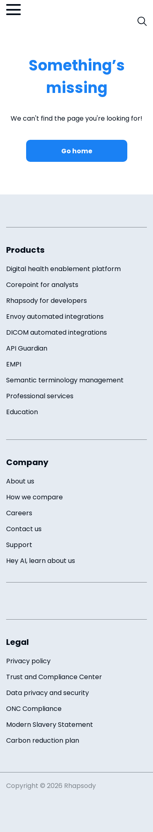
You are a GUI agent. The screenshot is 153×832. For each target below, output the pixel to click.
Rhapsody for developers (46, 300)
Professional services (39, 396)
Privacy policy (28, 661)
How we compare (34, 497)
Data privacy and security (47, 692)
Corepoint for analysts (42, 284)
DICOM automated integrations (56, 332)
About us (20, 481)
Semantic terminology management (65, 380)
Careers (19, 513)
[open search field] (142, 21)
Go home (76, 151)
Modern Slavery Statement (49, 724)
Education (22, 412)
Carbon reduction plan (42, 740)
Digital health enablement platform (63, 269)
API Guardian (26, 348)
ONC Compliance (34, 708)
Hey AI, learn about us (40, 560)
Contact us (24, 529)
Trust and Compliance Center (54, 677)
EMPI (13, 364)
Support (19, 545)
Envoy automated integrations (55, 316)
